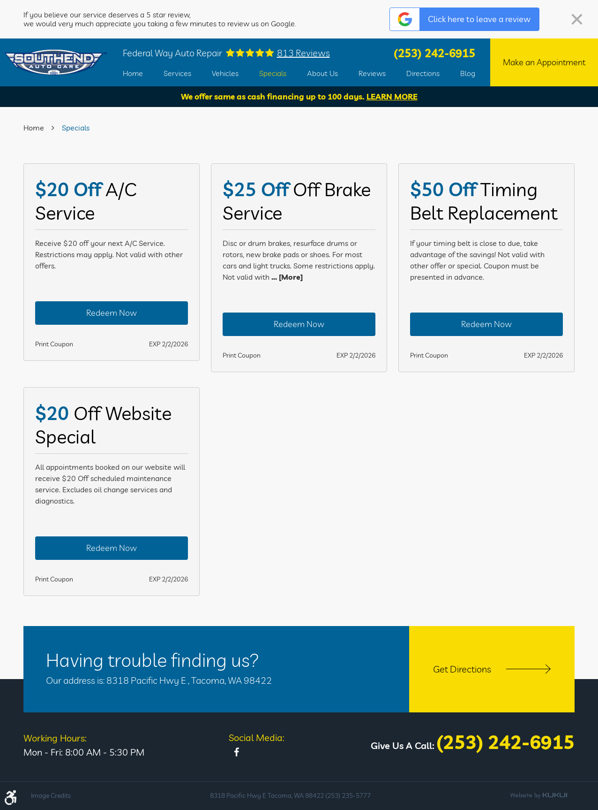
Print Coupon (54, 344)
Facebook (236, 752)
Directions (423, 73)
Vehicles (225, 73)
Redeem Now (111, 312)
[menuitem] (133, 73)
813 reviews (303, 53)
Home (133, 73)
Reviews (372, 73)
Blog (467, 73)
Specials (272, 73)
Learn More (392, 96)
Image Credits (51, 795)
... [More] (286, 277)
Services (177, 73)
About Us (322, 73)
